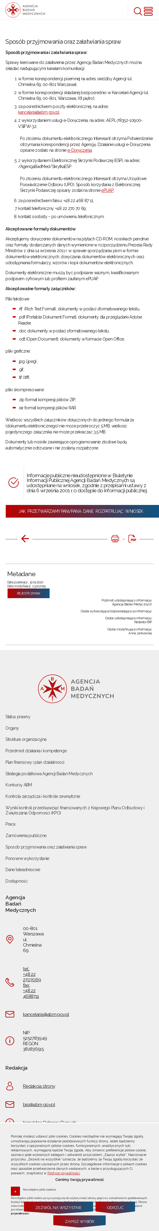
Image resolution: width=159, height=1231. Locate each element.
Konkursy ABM (18, 784)
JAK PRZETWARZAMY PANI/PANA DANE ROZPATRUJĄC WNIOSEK (82, 511)
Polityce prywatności (63, 1173)
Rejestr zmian (28, 593)
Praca (10, 824)
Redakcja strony (39, 1086)
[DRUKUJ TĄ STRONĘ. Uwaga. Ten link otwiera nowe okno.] (115, 538)
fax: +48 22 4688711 (31, 990)
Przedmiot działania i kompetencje (36, 750)
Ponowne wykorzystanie (27, 858)
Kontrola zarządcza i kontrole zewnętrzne (42, 796)
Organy (12, 728)
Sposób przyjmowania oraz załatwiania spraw (45, 847)
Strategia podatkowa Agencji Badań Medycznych (48, 773)
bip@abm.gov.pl (39, 1104)
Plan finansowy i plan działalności (34, 762)
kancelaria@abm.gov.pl (38, 112)
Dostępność (16, 881)
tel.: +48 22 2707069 (32, 974)
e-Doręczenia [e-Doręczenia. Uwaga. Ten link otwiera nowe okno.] (79, 150)
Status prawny (17, 716)
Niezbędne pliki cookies (39, 1189)
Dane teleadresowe (22, 869)
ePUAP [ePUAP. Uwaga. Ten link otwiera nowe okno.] (107, 190)
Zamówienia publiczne (25, 835)
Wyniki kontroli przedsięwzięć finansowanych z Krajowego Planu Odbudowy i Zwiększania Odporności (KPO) (74, 810)
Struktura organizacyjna (25, 739)
